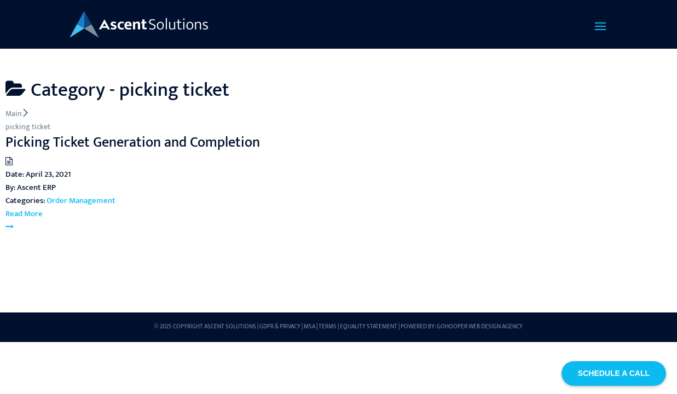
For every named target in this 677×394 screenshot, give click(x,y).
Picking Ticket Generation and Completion (132, 142)
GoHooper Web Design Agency (480, 327)
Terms (328, 327)
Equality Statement (368, 327)
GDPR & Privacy (279, 327)
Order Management (81, 200)
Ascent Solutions (230, 327)
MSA (309, 327)
